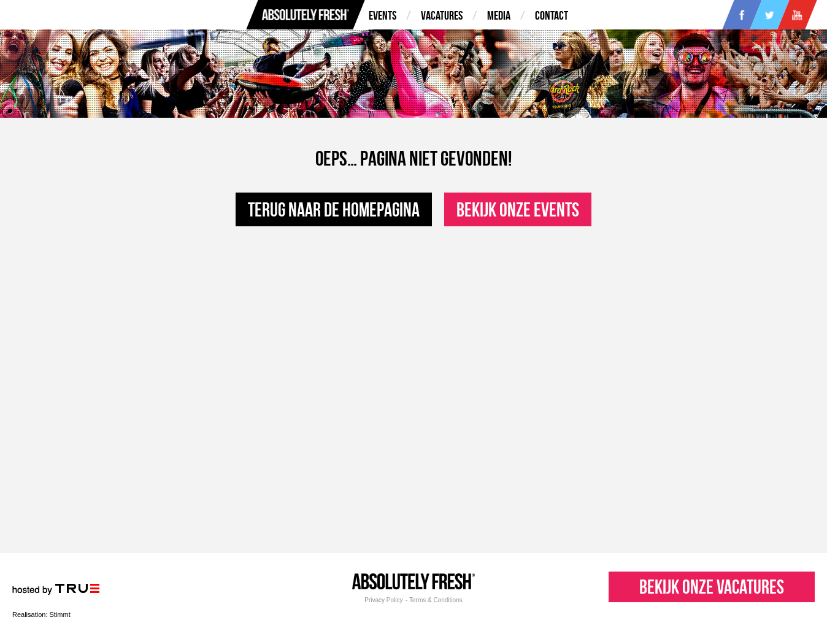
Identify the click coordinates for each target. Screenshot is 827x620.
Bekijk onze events (517, 209)
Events (382, 15)
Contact (551, 15)
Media (498, 15)
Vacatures (442, 15)
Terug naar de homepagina (334, 209)
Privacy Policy (383, 600)
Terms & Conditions (436, 600)
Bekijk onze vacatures (711, 586)
